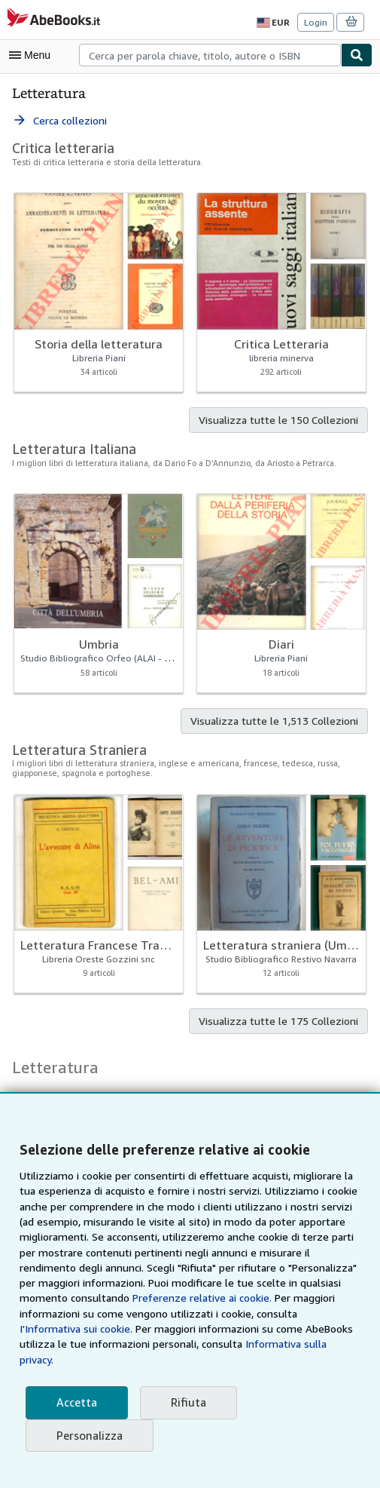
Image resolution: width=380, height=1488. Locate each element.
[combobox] (210, 55)
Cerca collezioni (60, 121)
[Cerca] (357, 55)
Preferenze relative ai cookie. (147, 1314)
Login (316, 22)
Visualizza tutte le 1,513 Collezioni (278, 722)
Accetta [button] (75, 1402)
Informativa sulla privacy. (168, 1360)
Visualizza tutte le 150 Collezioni (282, 421)
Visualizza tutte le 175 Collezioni (282, 1022)
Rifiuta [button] (184, 1402)
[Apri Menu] (33, 55)
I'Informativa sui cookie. (271, 1329)
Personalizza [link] (88, 1435)
